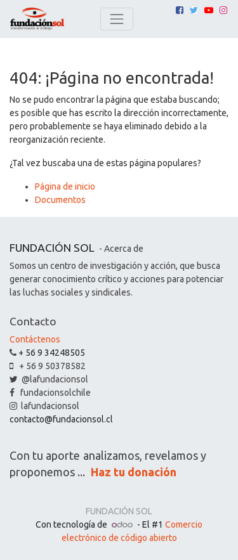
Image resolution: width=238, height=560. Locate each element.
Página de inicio (65, 186)
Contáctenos (35, 339)
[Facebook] (179, 10)
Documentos (60, 200)
